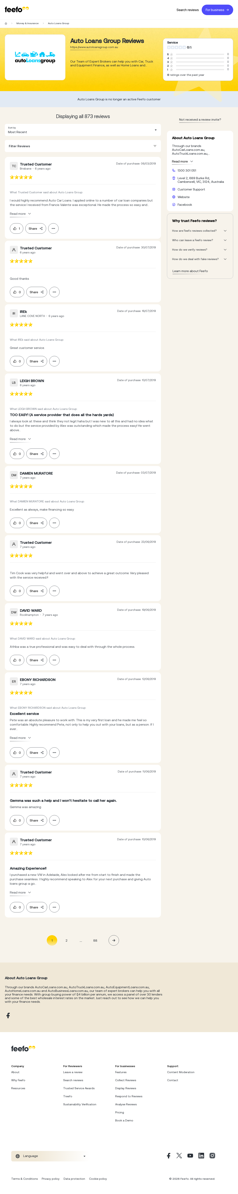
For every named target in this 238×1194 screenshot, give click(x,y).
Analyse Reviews (126, 1104)
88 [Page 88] (95, 940)
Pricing (119, 1112)
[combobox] (83, 130)
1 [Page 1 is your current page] (52, 940)
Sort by (12, 127)
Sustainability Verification (79, 1104)
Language (30, 1155)
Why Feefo (18, 1080)
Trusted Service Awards (79, 1088)
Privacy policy (51, 1178)
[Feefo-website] (17, 10)
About (15, 1072)
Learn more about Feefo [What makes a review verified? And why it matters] (190, 271)
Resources (18, 1088)
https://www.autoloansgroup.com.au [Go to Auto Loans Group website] (94, 47)
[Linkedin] (201, 1156)
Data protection (74, 1178)
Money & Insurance (27, 23)
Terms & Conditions (24, 1178)
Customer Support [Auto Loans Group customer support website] (191, 189)
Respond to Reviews (128, 1096)
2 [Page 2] (66, 940)
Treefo (67, 1096)
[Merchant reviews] (35, 57)
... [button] (81, 940)
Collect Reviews (125, 1080)
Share (36, 228)
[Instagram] (212, 1156)
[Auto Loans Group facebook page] (7, 1016)
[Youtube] (190, 1156)
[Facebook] (168, 1156)
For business (217, 10)
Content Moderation (180, 1072)
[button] (83, 130)
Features (120, 1072)
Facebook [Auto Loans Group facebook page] (185, 204)
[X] (179, 1156)
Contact (172, 1080)
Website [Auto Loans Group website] (184, 197)
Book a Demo (124, 1120)
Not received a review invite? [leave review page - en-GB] (200, 119)
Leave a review (72, 1072)
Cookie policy (98, 1178)
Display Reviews (125, 1088)
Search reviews (188, 10)
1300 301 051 (187, 170)
